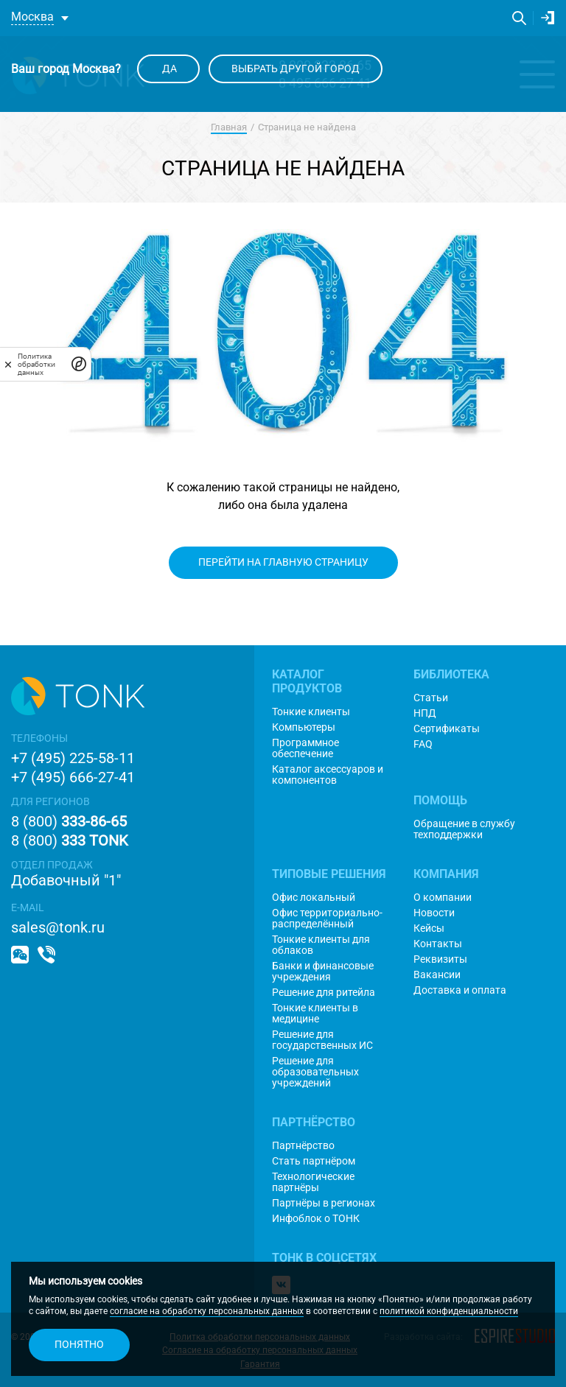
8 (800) (69, 821)
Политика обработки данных (36, 364)
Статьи (430, 697)
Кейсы (428, 928)
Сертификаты (446, 728)
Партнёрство (303, 1145)
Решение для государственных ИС (322, 1040)
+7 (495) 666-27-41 (73, 777)
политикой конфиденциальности (449, 1311)
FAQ (423, 744)
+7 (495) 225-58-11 (73, 758)
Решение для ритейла (323, 992)
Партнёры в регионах (323, 1203)
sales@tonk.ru (58, 927)
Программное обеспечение (305, 748)
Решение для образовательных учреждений (315, 1072)
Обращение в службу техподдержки (464, 829)
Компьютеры (303, 727)
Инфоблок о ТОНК (316, 1218)
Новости (434, 913)
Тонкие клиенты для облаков (321, 945)
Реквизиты (440, 959)
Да (168, 68)
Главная (229, 127)
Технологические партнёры (313, 1182)
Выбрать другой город (295, 68)
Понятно (79, 1344)
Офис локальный (313, 897)
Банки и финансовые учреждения (323, 972)
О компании (442, 897)
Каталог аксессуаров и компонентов (327, 775)
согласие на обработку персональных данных (207, 1311)
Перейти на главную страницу (283, 562)
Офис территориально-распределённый (327, 918)
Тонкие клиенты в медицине (315, 1013)
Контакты (437, 943)
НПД (424, 713)
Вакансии (437, 974)
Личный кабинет (547, 17)
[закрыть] (8, 364)
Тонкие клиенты (311, 711)
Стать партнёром (313, 1161)
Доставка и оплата (459, 990)
